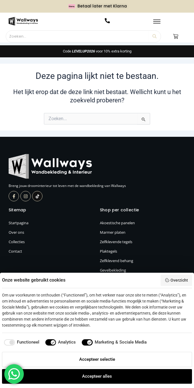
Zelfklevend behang (116, 260)
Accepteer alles (97, 376)
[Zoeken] (77, 36)
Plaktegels (108, 251)
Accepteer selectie (97, 359)
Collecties (17, 241)
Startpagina (18, 222)
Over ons (16, 232)
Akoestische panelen (117, 222)
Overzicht (176, 280)
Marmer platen (112, 232)
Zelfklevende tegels (116, 241)
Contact (15, 251)
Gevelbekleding (113, 270)
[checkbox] (20, 342)
